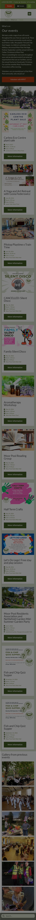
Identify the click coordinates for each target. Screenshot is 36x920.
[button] (29, 13)
